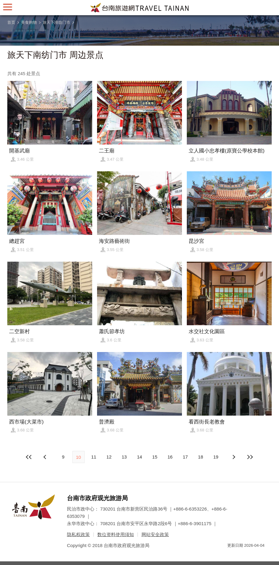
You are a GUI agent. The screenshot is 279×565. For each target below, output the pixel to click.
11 (93, 456)
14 (139, 456)
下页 (46, 457)
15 (154, 456)
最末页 (250, 457)
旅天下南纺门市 (56, 22)
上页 (233, 457)
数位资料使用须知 (115, 534)
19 (215, 456)
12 (109, 456)
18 (200, 456)
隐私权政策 (78, 534)
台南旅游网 (139, 7)
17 (185, 456)
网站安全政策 (155, 534)
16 (170, 456)
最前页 (29, 457)
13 (124, 456)
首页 (11, 22)
